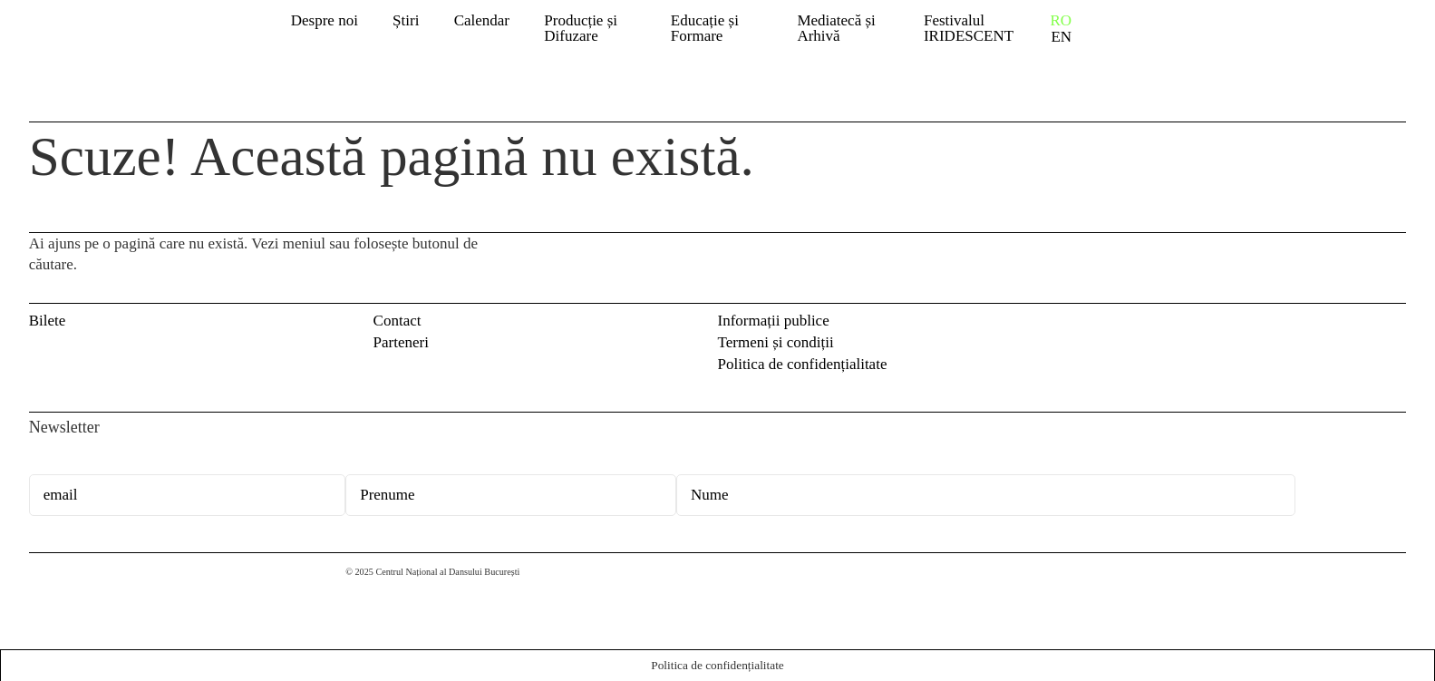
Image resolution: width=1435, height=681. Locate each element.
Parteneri (401, 342)
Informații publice (773, 320)
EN (1061, 37)
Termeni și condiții (776, 342)
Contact (397, 320)
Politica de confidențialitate (802, 364)
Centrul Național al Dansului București (56, 589)
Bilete (47, 320)
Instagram (1395, 325)
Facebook (1363, 325)
